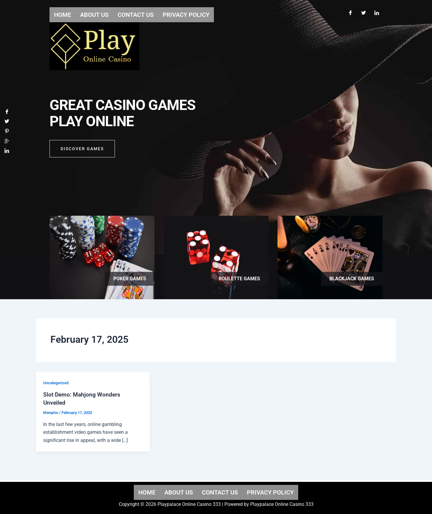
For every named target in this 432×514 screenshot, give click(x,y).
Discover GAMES (82, 150)
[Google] (6, 143)
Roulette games (239, 278)
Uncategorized (57, 382)
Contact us (220, 492)
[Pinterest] (6, 133)
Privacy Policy (270, 492)
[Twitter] (363, 11)
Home (146, 492)
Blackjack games (351, 278)
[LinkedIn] (376, 11)
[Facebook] (350, 11)
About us (178, 492)
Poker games (129, 278)
